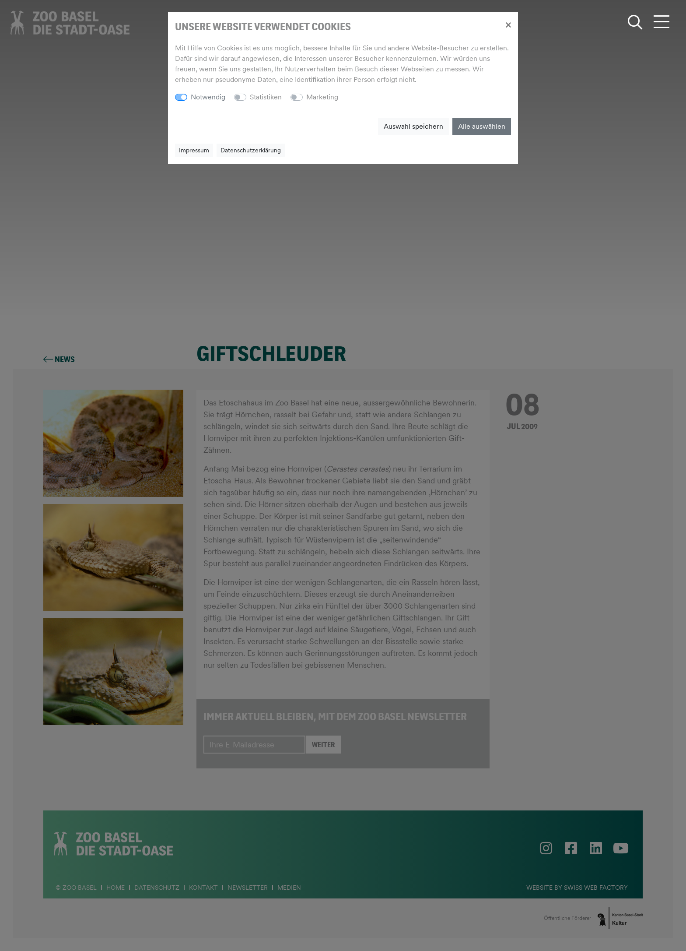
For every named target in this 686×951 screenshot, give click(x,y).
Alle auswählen (481, 126)
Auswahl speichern (413, 126)
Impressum (194, 150)
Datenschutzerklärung (250, 150)
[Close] (508, 24)
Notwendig (208, 97)
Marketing (322, 97)
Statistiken (266, 97)
